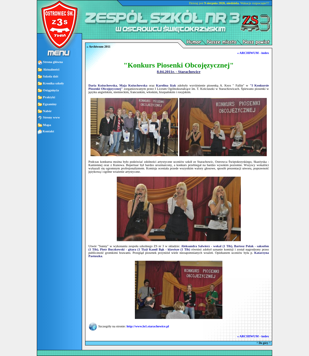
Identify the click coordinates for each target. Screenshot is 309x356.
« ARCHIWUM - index (253, 53)
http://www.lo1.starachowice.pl (147, 326)
